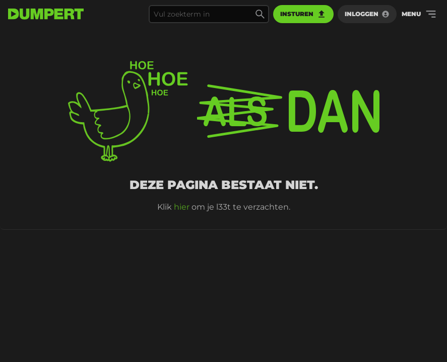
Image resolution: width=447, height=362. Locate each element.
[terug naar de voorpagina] (46, 14)
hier (181, 207)
